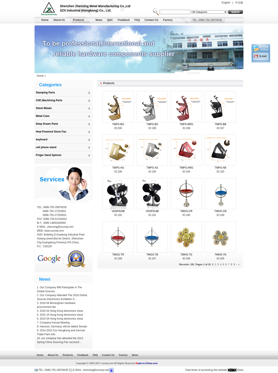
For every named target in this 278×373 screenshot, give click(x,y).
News (99, 20)
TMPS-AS (152, 167)
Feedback (124, 20)
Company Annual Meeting (55, 322)
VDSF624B (118, 211)
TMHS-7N (220, 254)
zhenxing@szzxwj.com (60, 226)
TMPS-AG (118, 167)
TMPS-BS (152, 124)
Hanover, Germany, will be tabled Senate (63, 326)
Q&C (110, 20)
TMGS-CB (220, 211)
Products (78, 20)
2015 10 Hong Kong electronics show (61, 314)
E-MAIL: (42, 226)
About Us (59, 20)
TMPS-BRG (186, 124)
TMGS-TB (152, 254)
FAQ (137, 20)
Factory (167, 20)
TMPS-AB (220, 167)
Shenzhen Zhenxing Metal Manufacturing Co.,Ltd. (50, 9)
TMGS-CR (186, 211)
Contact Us (151, 20)
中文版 (239, 2)
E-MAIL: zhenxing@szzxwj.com (91, 369)
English (226, 2)
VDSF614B (152, 211)
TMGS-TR (118, 254)
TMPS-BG (118, 124)
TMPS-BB (220, 124)
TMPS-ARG (186, 167)
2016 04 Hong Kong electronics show (61, 310)
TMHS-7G (186, 254)
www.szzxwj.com (54, 230)
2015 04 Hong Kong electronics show (61, 318)
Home (44, 20)
